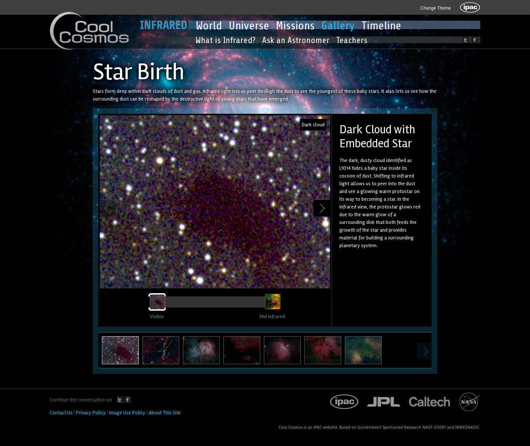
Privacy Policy (91, 413)
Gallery (338, 25)
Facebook (127, 399)
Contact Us (61, 413)
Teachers (351, 40)
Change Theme (436, 8)
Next (322, 208)
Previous (108, 208)
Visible (157, 316)
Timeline (381, 25)
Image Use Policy (127, 413)
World (209, 25)
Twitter (120, 399)
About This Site (165, 413)
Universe (249, 25)
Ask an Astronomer (295, 40)
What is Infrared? (225, 40)
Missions (295, 25)
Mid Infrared (272, 316)
